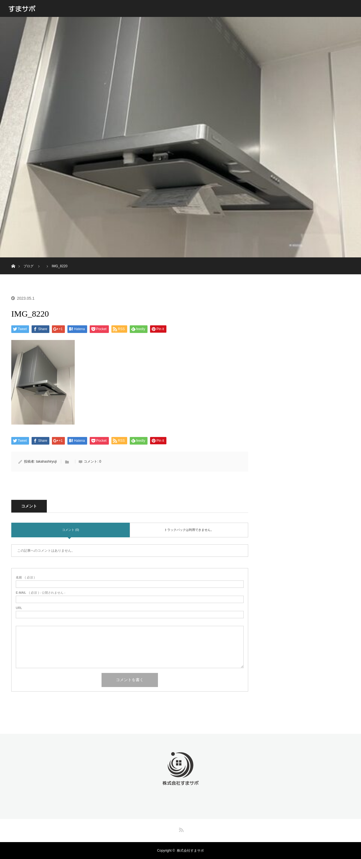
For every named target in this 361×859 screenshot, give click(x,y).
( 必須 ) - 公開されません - (40, 592)
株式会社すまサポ (190, 851)
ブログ (28, 266)
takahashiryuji (46, 461)
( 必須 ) (25, 577)
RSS (180, 829)
